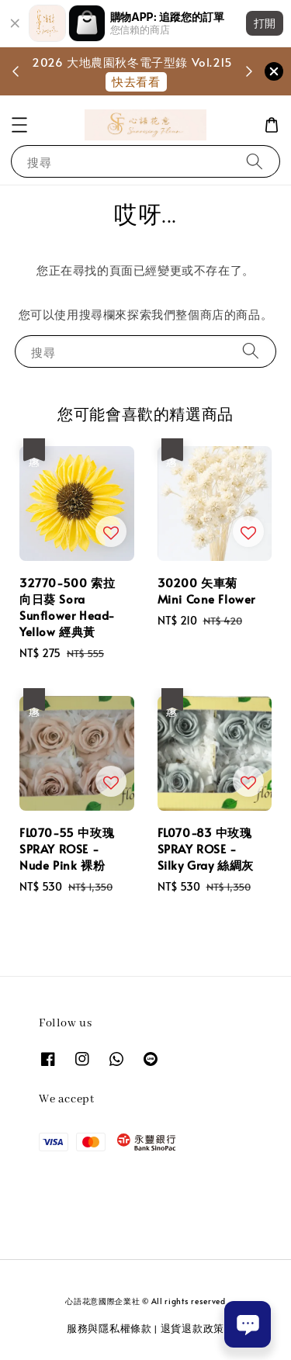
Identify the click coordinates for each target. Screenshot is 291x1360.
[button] (19, 125)
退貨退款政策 (192, 1328)
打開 (264, 22)
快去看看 (136, 81)
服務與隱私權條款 (109, 1328)
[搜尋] (254, 161)
